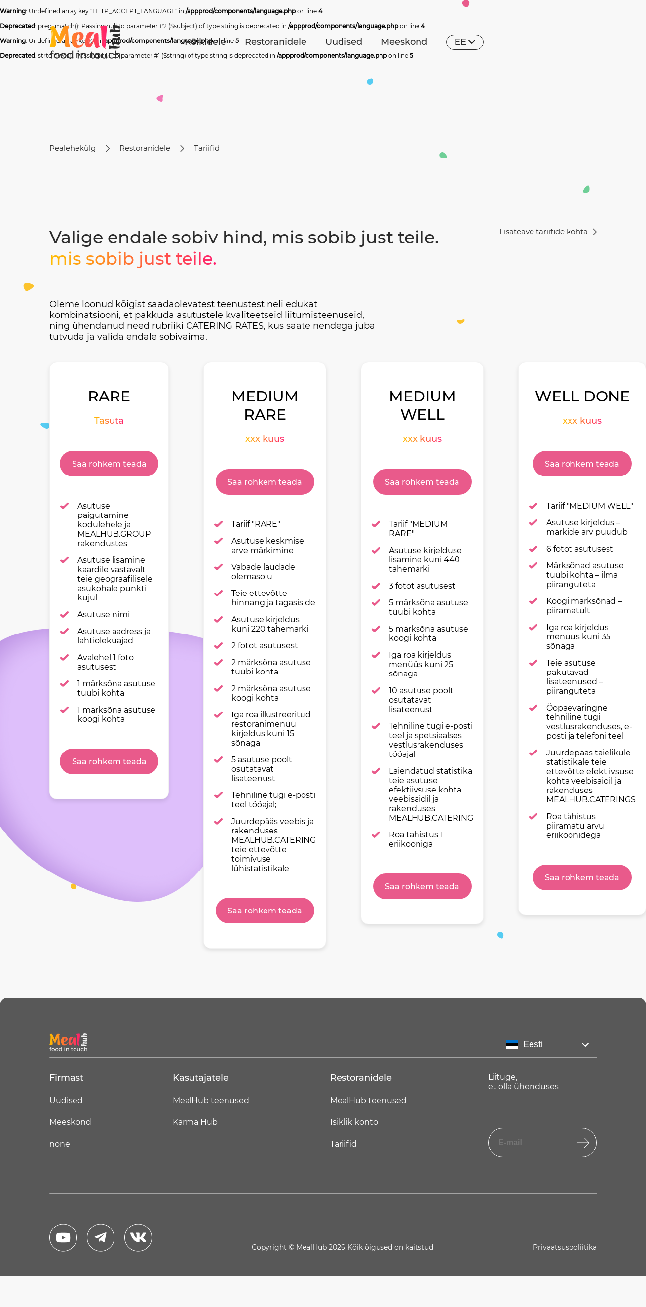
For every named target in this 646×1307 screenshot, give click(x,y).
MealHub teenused (211, 1100)
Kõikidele (205, 42)
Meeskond (404, 42)
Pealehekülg (72, 148)
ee (465, 42)
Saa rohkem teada (109, 464)
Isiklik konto (354, 1122)
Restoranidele (275, 42)
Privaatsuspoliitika (565, 1247)
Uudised (343, 42)
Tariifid (207, 148)
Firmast (66, 1077)
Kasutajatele (200, 1077)
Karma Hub (195, 1122)
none (59, 1144)
